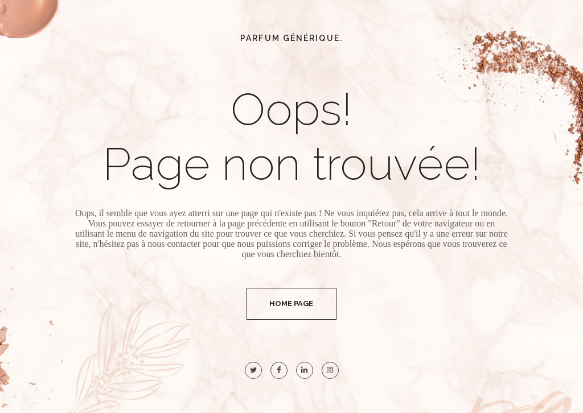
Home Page (292, 303)
